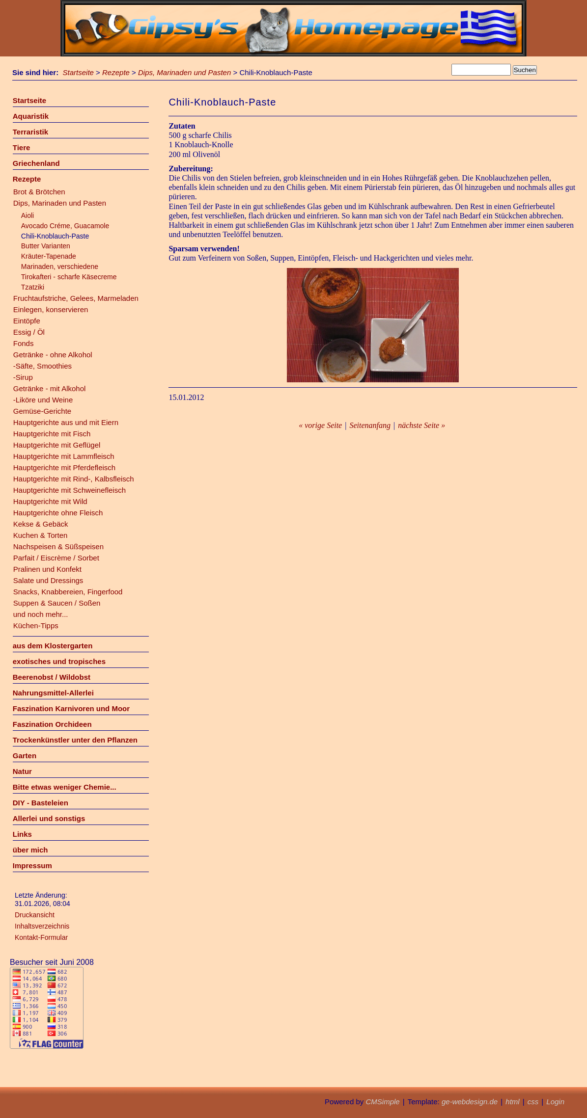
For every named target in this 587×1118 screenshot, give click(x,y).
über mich (30, 850)
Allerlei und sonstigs (49, 818)
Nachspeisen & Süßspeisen (58, 546)
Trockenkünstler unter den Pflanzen (75, 740)
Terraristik (30, 132)
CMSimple (382, 1101)
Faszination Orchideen (52, 724)
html (512, 1101)
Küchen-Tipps (35, 625)
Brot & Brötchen (39, 191)
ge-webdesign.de (470, 1101)
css (533, 1101)
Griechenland (36, 163)
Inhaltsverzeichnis (42, 926)
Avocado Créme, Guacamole (65, 226)
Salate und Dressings (48, 580)
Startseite (78, 72)
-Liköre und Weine (43, 400)
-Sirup (23, 377)
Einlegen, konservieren (50, 309)
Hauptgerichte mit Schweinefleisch (69, 490)
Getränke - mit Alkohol (49, 388)
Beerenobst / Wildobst (51, 677)
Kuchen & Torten (40, 535)
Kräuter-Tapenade (48, 256)
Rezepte (116, 72)
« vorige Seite (320, 425)
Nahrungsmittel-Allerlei (53, 693)
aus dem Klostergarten (53, 645)
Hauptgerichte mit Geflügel (57, 445)
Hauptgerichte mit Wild (50, 501)
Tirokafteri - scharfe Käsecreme (69, 277)
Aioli (27, 215)
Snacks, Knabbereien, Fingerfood (68, 591)
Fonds (23, 343)
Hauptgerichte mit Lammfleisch (63, 456)
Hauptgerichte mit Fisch (52, 433)
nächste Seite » (421, 425)
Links (22, 834)
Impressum (32, 865)
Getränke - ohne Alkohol (52, 354)
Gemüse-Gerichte (42, 411)
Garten (24, 755)
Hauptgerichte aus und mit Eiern (65, 422)
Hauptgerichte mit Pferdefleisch (64, 467)
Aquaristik (31, 116)
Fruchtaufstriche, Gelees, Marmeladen (76, 298)
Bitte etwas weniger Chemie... (64, 787)
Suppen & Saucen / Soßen (57, 603)
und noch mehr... (40, 614)
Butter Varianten (45, 246)
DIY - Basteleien (40, 803)
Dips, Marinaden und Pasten (184, 72)
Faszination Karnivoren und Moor (71, 708)
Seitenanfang (370, 425)
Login (555, 1101)
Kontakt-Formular (41, 937)
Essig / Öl (29, 332)
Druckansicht (35, 915)
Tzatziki (32, 287)
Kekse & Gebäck (40, 524)
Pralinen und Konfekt (47, 569)
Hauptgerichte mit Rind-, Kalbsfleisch (73, 479)
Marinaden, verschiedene (59, 266)
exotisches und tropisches (59, 661)
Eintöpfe (26, 321)
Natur (22, 771)
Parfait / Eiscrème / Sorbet (56, 558)
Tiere (21, 147)
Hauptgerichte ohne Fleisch (58, 512)
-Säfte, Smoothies (42, 366)
